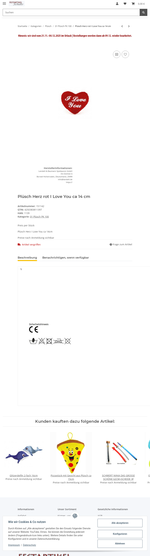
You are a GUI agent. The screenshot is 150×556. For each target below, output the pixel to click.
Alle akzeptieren (120, 523)
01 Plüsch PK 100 (39, 216)
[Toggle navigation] (4, 2)
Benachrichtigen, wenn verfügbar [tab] (65, 257)
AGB (100, 515)
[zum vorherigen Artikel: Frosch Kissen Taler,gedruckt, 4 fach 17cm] (122, 26)
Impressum (14, 545)
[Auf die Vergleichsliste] (116, 54)
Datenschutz (29, 545)
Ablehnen (120, 543)
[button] (117, 3)
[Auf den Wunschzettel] (125, 54)
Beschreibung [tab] (27, 257)
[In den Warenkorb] (20, 45)
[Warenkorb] (138, 3)
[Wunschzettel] (125, 3)
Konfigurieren (120, 534)
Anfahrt (22, 515)
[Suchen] (71, 12)
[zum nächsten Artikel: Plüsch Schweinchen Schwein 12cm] (129, 26)
